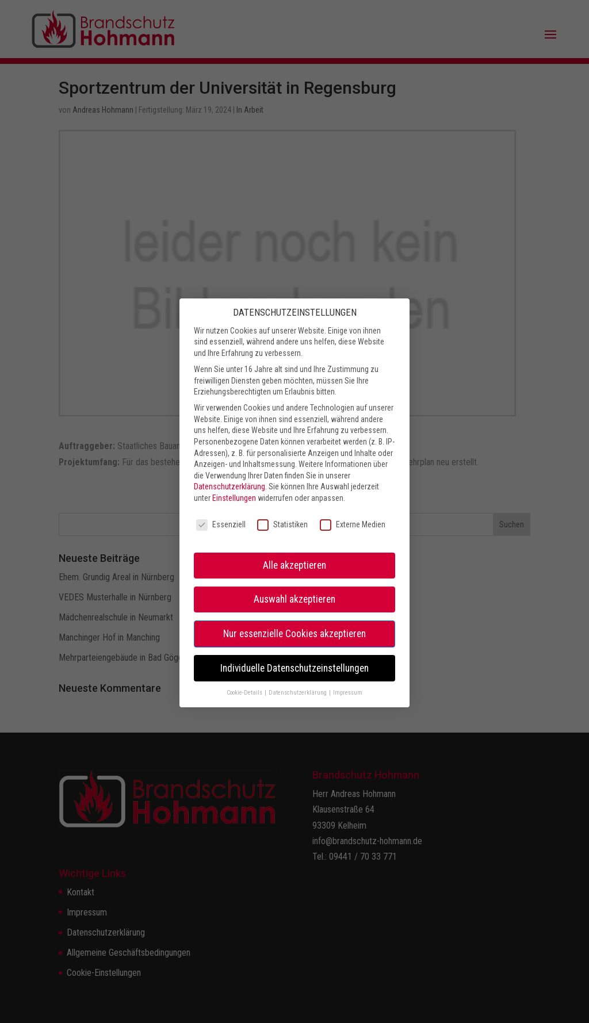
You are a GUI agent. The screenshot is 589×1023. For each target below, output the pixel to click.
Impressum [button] (347, 668)
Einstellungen (234, 473)
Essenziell (221, 500)
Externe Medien (352, 500)
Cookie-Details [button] (245, 668)
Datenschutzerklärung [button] (298, 668)
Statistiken (282, 500)
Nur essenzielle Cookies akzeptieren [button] (294, 609)
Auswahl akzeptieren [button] (294, 575)
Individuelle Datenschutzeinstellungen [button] (294, 643)
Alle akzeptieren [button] (294, 541)
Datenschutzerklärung (229, 462)
